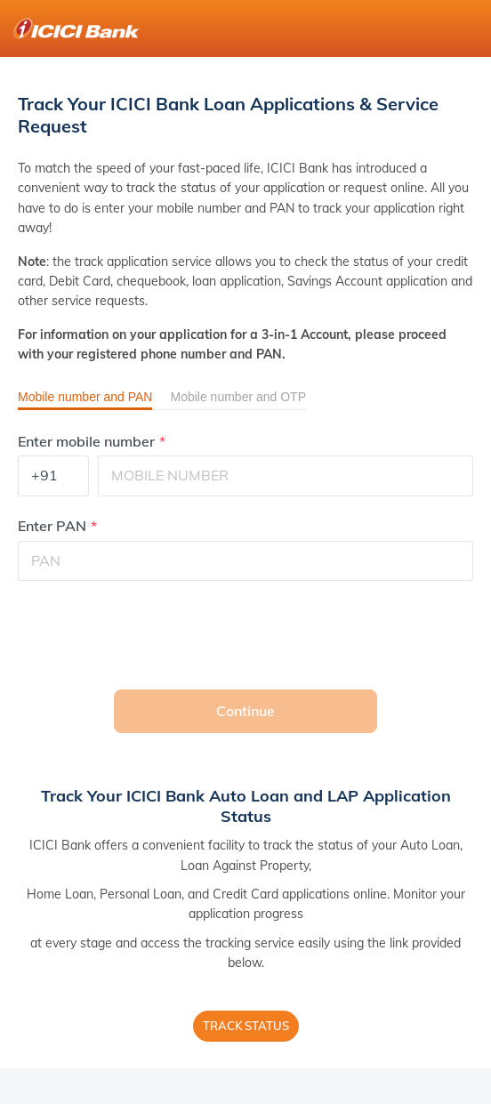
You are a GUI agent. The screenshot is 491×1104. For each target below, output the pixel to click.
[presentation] (153, 635)
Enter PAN (52, 526)
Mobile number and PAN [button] (85, 397)
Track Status (246, 1026)
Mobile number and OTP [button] (238, 397)
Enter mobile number (86, 441)
